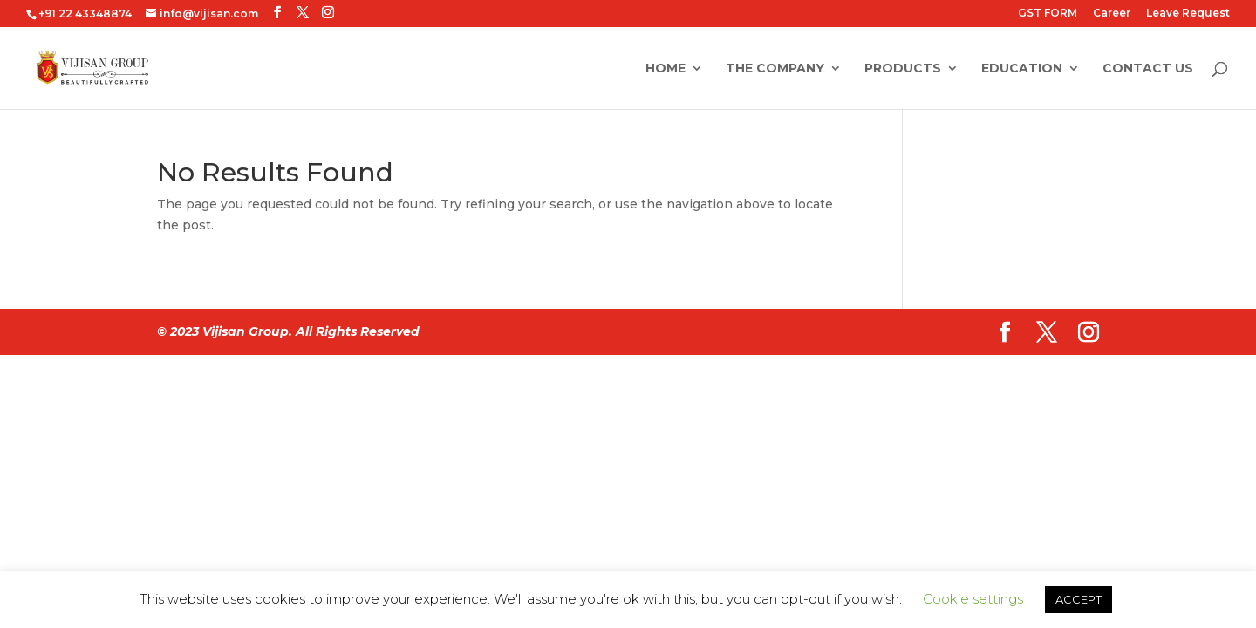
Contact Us (1147, 69)
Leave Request (1188, 13)
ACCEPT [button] (1078, 599)
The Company (775, 69)
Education (1021, 69)
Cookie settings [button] (973, 598)
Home (665, 69)
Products (902, 69)
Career (1111, 13)
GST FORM (1047, 13)
